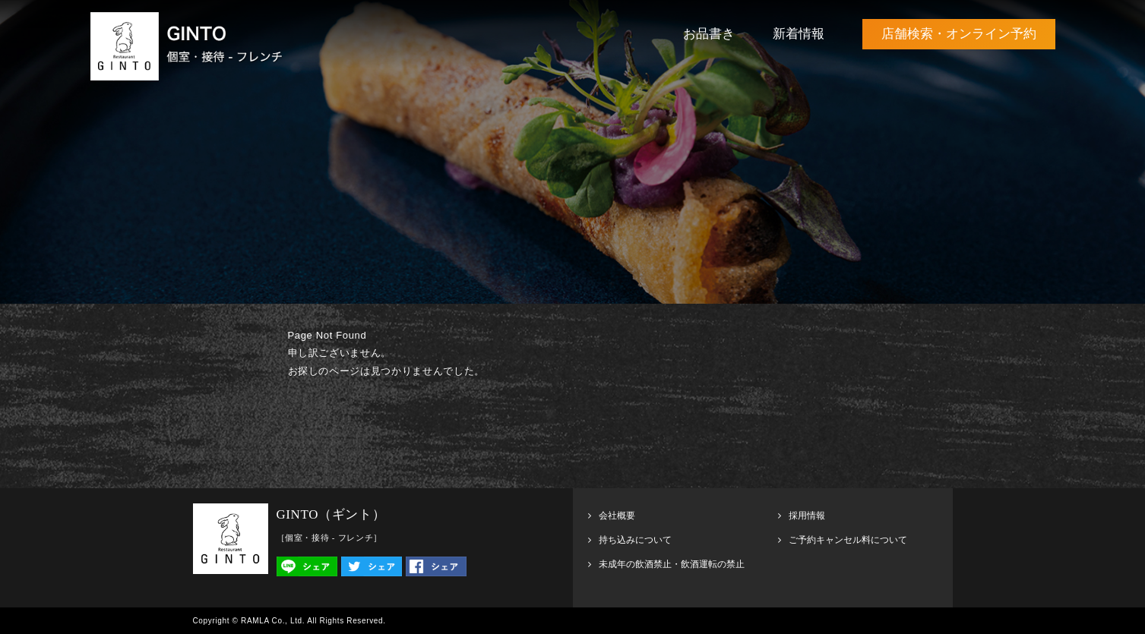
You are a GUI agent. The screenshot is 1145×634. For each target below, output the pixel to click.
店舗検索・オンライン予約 (958, 34)
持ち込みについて (635, 539)
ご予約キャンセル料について (848, 539)
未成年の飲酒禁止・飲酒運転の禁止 (672, 564)
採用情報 (807, 515)
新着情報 (798, 34)
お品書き (709, 34)
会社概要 (617, 515)
